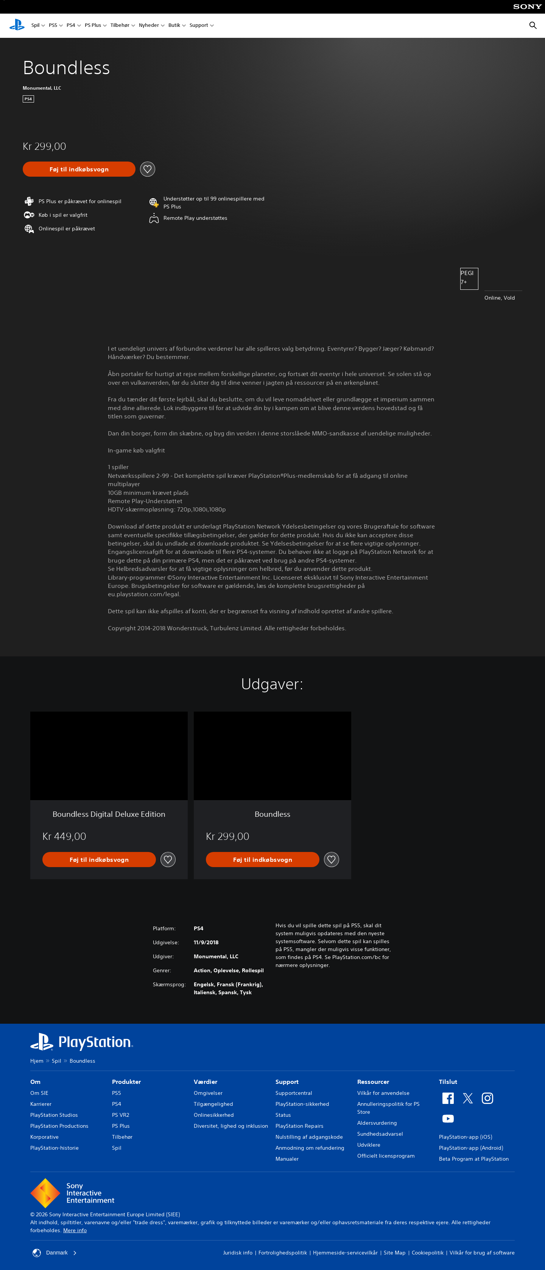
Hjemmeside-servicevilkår (345, 1252)
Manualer (287, 1158)
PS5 (53, 26)
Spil (35, 26)
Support (199, 26)
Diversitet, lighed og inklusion (231, 1125)
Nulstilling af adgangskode (309, 1136)
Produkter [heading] (126, 1081)
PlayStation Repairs (300, 1125)
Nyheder (149, 26)
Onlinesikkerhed (214, 1114)
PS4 (71, 26)
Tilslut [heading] (448, 1081)
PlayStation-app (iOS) (465, 1136)
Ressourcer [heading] (373, 1081)
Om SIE (39, 1093)
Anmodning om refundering (310, 1147)
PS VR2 (120, 1114)
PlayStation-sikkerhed (302, 1104)
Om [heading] (35, 1081)
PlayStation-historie (54, 1147)
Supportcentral (294, 1093)
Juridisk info (237, 1252)
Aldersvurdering (377, 1122)
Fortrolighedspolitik (282, 1252)
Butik (174, 26)
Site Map (395, 1252)
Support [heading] (287, 1081)
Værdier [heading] (205, 1081)
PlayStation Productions (59, 1125)
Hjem (37, 1060)
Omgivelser (208, 1093)
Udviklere (368, 1144)
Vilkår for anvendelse (383, 1093)
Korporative (44, 1136)
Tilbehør (120, 26)
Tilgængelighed (213, 1104)
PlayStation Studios (54, 1114)
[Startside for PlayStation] (17, 26)
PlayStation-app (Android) (471, 1147)
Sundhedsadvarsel (380, 1133)
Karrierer (40, 1104)
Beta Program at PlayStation (474, 1158)
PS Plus (93, 26)
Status (283, 1114)
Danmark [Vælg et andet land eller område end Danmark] (54, 1253)
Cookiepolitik (428, 1252)
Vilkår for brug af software (482, 1252)
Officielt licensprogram (386, 1155)
